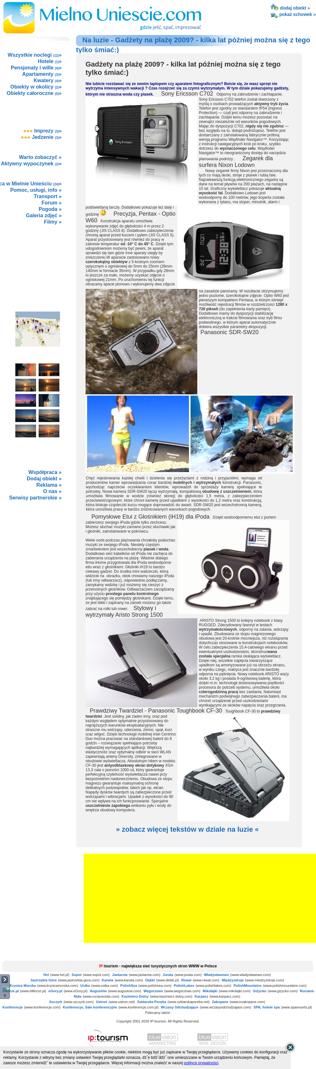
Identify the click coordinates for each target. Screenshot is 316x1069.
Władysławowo (216, 975)
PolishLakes (184, 985)
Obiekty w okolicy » (36, 87)
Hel (46, 975)
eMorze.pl (11, 991)
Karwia (107, 980)
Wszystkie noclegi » (35, 55)
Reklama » (49, 485)
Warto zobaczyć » (40, 157)
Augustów (98, 991)
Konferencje (13, 1007)
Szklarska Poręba (151, 1002)
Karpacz (201, 996)
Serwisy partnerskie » (35, 497)
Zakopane (220, 1002)
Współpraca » (45, 472)
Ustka (85, 985)
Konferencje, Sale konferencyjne (90, 1007)
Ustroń (101, 1002)
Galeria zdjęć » (44, 215)
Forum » (51, 202)
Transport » (48, 196)
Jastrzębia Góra (43, 980)
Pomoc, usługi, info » (36, 190)
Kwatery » (48, 80)
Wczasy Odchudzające (180, 1007)
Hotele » (50, 61)
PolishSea (128, 985)
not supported (38, 548)
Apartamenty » (42, 74)
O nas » (52, 491)
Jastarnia (119, 975)
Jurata (168, 975)
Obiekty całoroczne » (34, 93)
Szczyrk (55, 1002)
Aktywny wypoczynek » (31, 163)
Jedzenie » (41, 137)
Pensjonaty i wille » (36, 67)
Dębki (150, 980)
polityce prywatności (201, 1063)
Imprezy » (42, 130)
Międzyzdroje (233, 980)
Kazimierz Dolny (135, 996)
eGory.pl (56, 991)
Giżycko (259, 991)
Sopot (76, 975)
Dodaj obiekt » (44, 478)
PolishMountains (248, 985)
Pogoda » (50, 209)
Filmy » (53, 222)
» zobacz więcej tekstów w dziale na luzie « (187, 829)
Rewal (186, 980)
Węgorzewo (153, 991)
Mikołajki (210, 991)
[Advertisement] (37, 261)
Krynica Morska (23, 985)
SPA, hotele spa (266, 1007)
